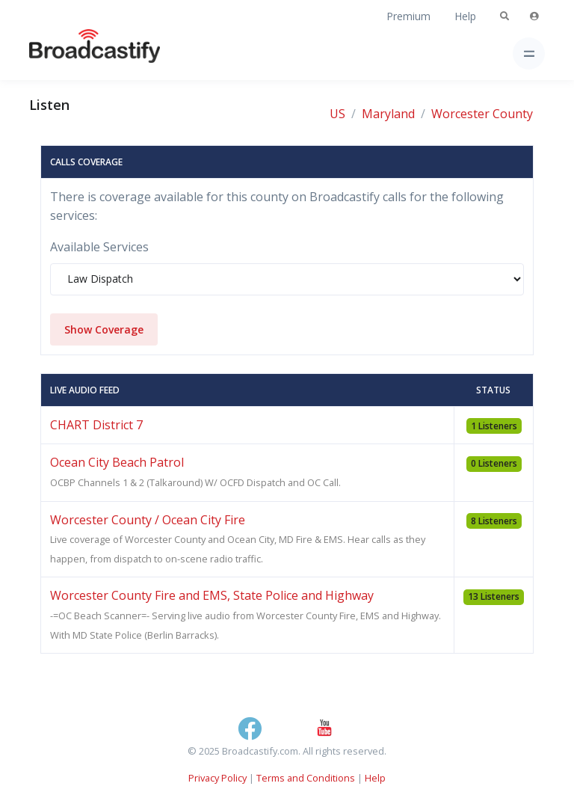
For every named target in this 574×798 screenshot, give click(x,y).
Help (465, 16)
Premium (408, 16)
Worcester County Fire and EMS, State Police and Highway (212, 595)
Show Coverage (104, 329)
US (337, 113)
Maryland (388, 113)
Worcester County (482, 113)
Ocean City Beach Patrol (117, 462)
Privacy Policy (217, 778)
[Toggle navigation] (529, 53)
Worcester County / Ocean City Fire (147, 520)
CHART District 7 (96, 425)
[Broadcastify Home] (71, 53)
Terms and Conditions (305, 778)
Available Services (99, 247)
